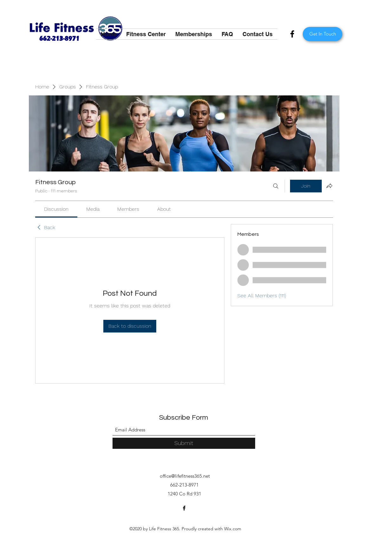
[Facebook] (292, 34)
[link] (56, 209)
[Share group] (329, 186)
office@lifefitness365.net (185, 476)
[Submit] (184, 443)
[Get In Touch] (322, 34)
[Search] (276, 186)
